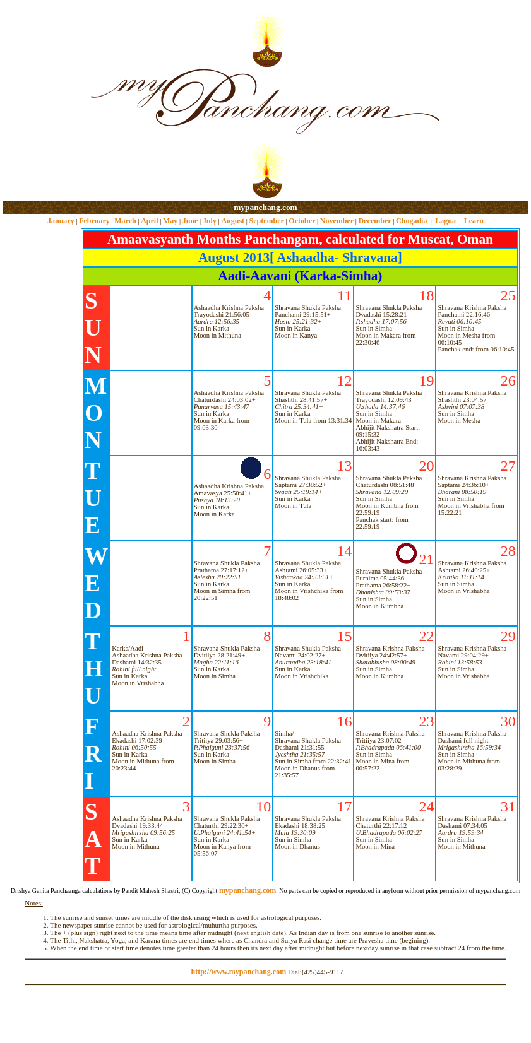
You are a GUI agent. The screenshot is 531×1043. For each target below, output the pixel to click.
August (232, 220)
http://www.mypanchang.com (238, 971)
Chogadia (411, 220)
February (94, 220)
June (190, 220)
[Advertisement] (43, 101)
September (266, 220)
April (149, 220)
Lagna (445, 220)
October (302, 220)
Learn (474, 220)
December (375, 220)
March (125, 220)
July (210, 220)
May (170, 220)
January (61, 220)
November (337, 220)
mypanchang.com (265, 207)
